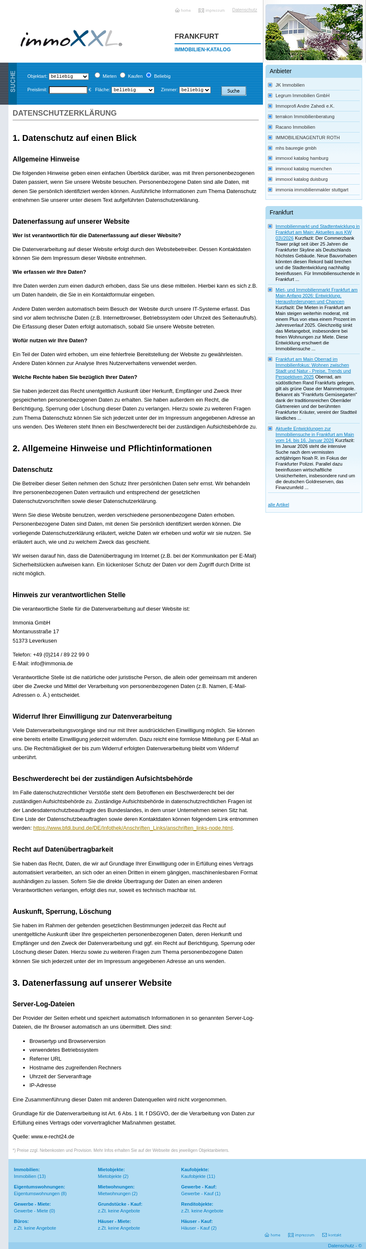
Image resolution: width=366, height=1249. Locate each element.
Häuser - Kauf (195, 1227)
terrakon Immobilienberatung (305, 116)
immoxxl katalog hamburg (302, 158)
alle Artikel (278, 504)
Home (183, 7)
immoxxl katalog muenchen (304, 168)
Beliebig (162, 76)
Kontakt (332, 1232)
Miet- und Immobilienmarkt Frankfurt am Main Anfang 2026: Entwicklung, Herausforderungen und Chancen (317, 295)
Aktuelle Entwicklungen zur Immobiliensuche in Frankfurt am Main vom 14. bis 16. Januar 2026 (315, 434)
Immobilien (25, 1176)
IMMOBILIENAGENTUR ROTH (308, 137)
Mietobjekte (110, 1176)
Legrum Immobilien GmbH (302, 95)
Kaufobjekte (193, 1176)
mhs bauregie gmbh (296, 148)
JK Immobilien (290, 84)
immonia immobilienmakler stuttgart (312, 189)
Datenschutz (242, 9)
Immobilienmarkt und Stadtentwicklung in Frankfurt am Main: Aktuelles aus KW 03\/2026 (318, 232)
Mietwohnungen (114, 1193)
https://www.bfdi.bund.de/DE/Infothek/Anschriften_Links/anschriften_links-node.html (133, 828)
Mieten (110, 76)
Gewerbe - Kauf (197, 1193)
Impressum (212, 7)
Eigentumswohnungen (37, 1193)
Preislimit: (37, 89)
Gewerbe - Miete (31, 1210)
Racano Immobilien (295, 127)
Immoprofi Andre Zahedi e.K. (305, 105)
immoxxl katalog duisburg (302, 179)
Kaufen (135, 76)
